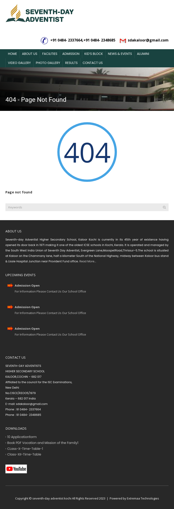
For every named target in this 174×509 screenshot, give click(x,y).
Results (71, 63)
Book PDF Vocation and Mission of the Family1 (42, 442)
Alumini (143, 53)
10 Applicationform (22, 437)
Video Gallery (19, 63)
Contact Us (93, 63)
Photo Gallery (48, 63)
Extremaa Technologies (143, 498)
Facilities (49, 53)
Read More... (87, 261)
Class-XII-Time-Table (24, 454)
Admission (71, 53)
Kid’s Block (94, 53)
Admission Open (27, 285)
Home (12, 53)
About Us (29, 53)
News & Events (120, 53)
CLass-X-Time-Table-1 (25, 448)
